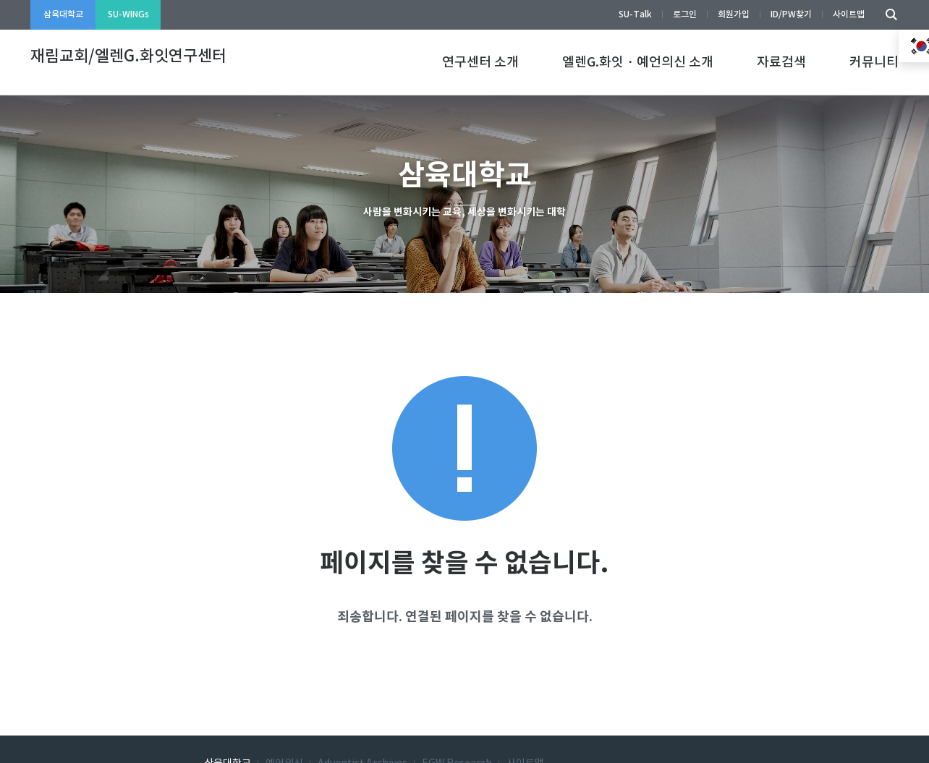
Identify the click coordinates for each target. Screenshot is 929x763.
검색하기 (888, 15)
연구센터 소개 (480, 62)
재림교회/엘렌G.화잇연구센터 (128, 56)
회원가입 (734, 14)
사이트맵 (849, 14)
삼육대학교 (63, 14)
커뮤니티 (874, 62)
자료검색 (781, 62)
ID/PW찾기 (791, 14)
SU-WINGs (128, 14)
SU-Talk (635, 14)
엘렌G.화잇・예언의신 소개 (637, 62)
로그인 (685, 14)
